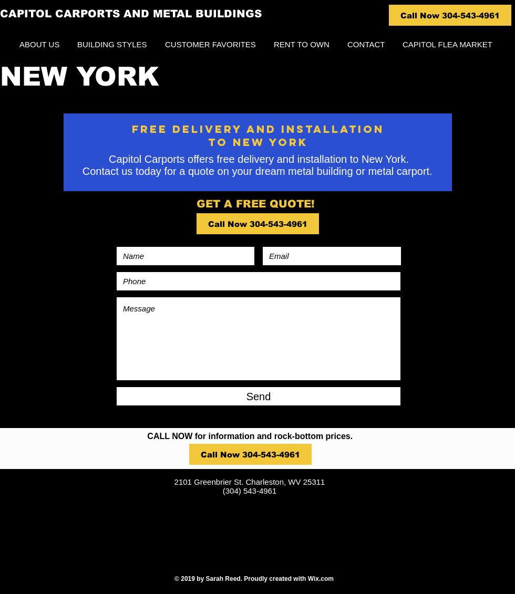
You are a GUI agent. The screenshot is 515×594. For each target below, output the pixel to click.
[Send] (258, 396)
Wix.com (321, 578)
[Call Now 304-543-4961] (450, 15)
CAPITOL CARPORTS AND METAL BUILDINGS (131, 13)
